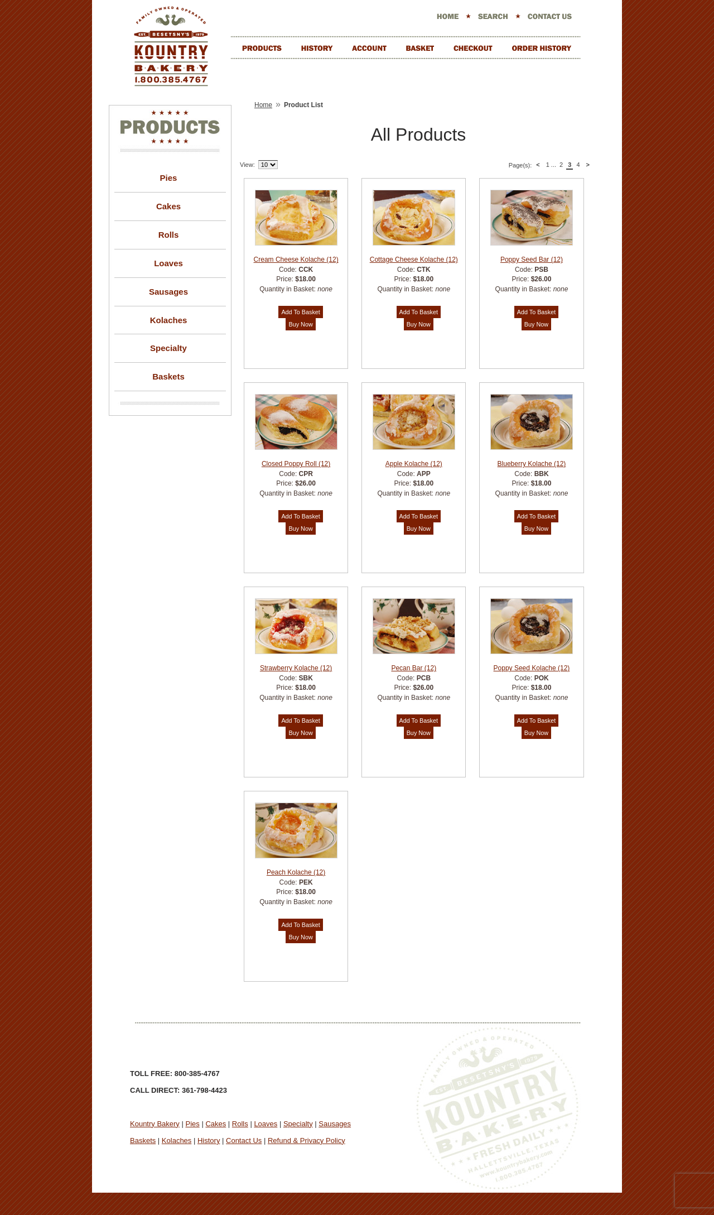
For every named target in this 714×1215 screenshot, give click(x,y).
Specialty (168, 348)
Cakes (168, 206)
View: (247, 164)
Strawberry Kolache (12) (296, 668)
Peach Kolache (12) (296, 872)
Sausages (168, 291)
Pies (168, 178)
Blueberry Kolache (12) (532, 464)
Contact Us (244, 1140)
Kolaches (168, 320)
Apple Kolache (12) (413, 464)
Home (263, 105)
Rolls (168, 234)
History (208, 1140)
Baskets (168, 376)
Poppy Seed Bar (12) (531, 259)
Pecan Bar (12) (413, 668)
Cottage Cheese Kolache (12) (414, 259)
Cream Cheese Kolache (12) (296, 259)
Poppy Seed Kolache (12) (532, 668)
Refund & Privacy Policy (306, 1140)
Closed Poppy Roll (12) (296, 464)
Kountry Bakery (155, 1124)
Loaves (168, 263)
